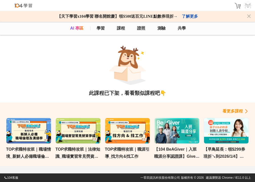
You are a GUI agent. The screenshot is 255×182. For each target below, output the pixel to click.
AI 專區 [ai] (76, 28)
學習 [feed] (101, 28)
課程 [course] (121, 28)
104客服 (11, 177)
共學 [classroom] (182, 28)
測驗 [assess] (161, 28)
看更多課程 (233, 111)
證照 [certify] (141, 28)
